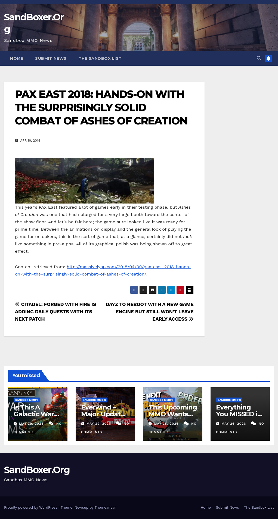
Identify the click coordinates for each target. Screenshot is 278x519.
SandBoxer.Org (37, 470)
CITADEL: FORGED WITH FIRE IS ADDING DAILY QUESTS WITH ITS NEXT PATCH (55, 311)
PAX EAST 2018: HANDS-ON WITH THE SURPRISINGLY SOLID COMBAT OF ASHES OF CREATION (101, 107)
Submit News (51, 58)
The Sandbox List (100, 58)
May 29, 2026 (32, 424)
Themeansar (105, 507)
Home (16, 58)
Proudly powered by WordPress (31, 507)
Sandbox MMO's (26, 399)
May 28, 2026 (167, 424)
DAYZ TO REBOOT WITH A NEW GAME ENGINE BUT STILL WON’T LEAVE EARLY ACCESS (150, 311)
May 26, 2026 (234, 424)
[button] (259, 58)
